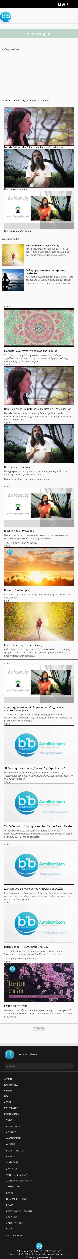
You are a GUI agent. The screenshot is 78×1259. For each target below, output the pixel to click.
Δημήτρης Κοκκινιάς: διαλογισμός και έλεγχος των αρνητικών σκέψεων (34, 709)
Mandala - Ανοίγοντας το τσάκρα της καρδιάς (25, 100)
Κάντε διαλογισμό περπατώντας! (42, 245)
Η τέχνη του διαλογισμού (17, 230)
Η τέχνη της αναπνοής (15, 189)
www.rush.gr (45, 1257)
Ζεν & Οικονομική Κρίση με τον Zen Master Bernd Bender (38, 826)
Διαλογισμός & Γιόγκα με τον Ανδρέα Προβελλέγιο (33, 888)
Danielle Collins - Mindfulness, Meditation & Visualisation (33, 147)
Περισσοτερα (39, 1028)
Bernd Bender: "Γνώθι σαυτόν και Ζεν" (26, 946)
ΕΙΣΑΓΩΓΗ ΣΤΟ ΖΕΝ (15, 1006)
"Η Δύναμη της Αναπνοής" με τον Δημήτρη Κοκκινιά (34, 768)
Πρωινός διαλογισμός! (17, 590)
